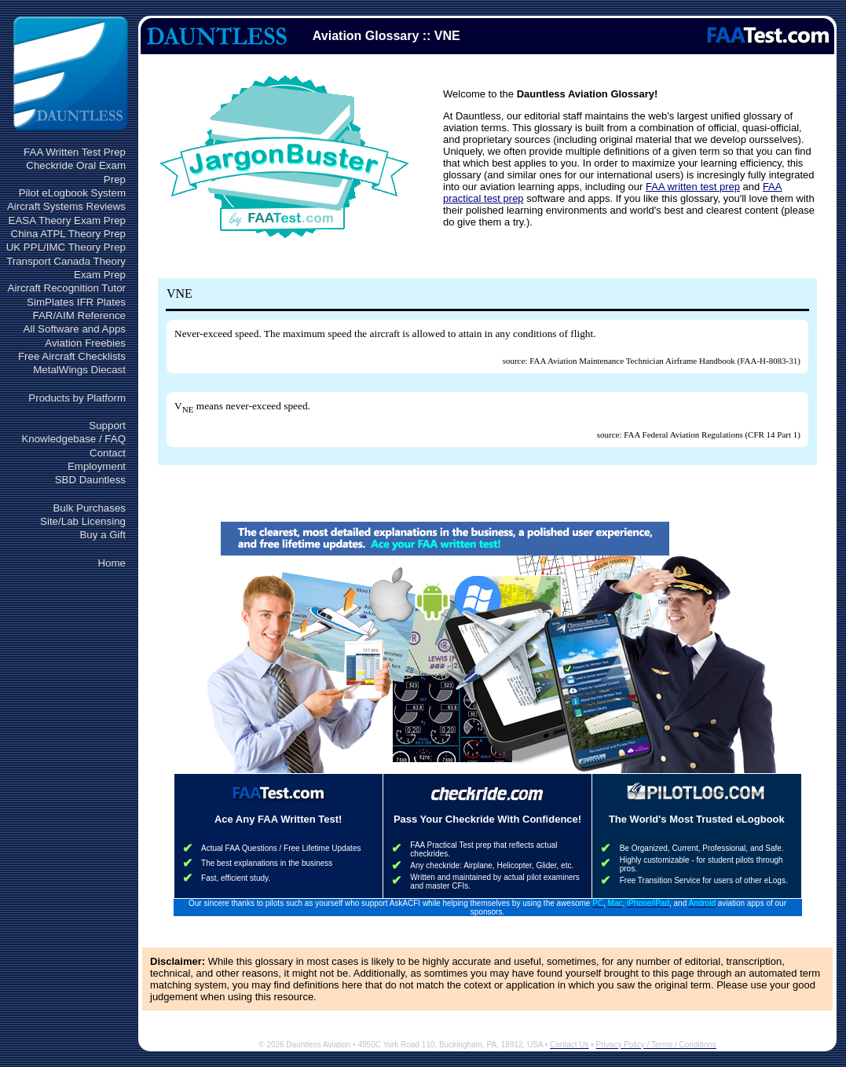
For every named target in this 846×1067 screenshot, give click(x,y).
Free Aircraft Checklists (72, 356)
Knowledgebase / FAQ (73, 439)
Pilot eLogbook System (72, 193)
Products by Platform (77, 398)
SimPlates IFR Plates (76, 302)
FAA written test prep (693, 186)
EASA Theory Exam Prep (67, 220)
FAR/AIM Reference (79, 315)
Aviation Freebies (85, 343)
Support (107, 425)
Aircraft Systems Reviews (66, 206)
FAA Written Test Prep (75, 152)
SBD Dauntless (90, 480)
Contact (108, 453)
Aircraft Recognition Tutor (67, 288)
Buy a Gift (102, 535)
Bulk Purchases (89, 508)
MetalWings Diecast (79, 370)
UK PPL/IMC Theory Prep (66, 247)
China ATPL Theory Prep (68, 234)
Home (111, 563)
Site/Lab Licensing (83, 521)
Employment (97, 466)
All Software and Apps (75, 329)
